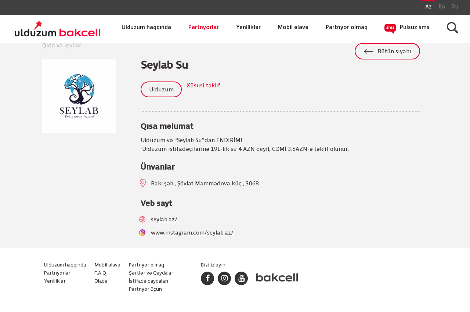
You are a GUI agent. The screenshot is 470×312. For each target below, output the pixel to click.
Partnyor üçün (145, 289)
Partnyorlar (203, 27)
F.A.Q (100, 273)
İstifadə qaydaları (148, 281)
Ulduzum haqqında (146, 27)
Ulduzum (161, 89)
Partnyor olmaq (347, 27)
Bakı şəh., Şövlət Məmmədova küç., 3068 (205, 183)
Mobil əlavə (293, 27)
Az (428, 7)
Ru (455, 7)
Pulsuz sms (415, 27)
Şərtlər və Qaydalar (151, 273)
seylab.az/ (164, 219)
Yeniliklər (248, 27)
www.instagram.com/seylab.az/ (192, 233)
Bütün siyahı (394, 51)
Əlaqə (101, 281)
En (441, 7)
